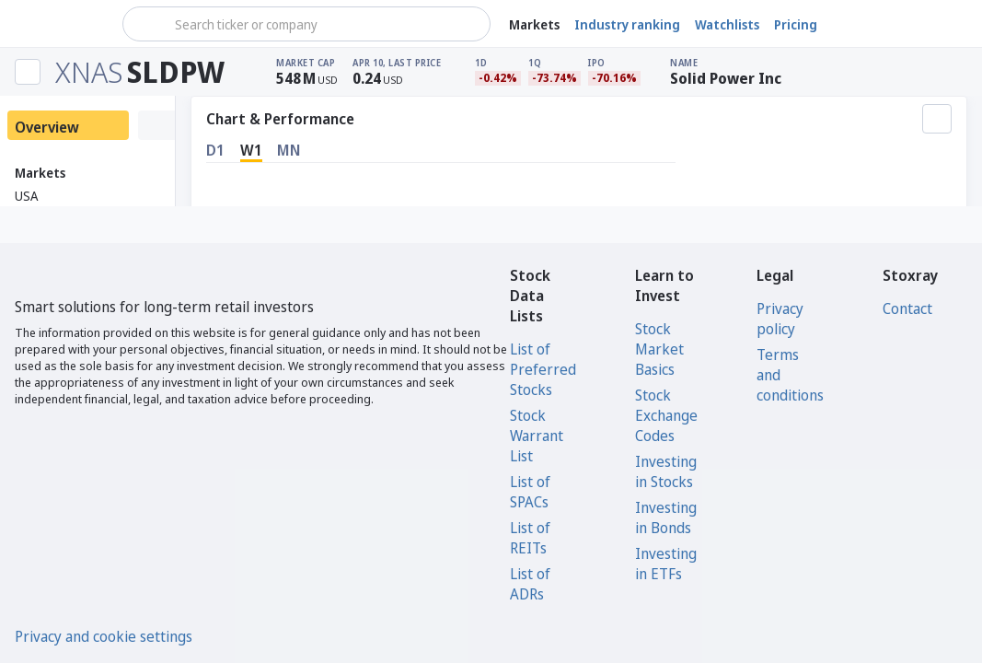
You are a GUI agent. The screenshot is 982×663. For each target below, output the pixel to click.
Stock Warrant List (536, 435)
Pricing (795, 24)
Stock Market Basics (659, 349)
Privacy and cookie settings (103, 636)
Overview (47, 127)
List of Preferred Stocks (543, 369)
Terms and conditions (790, 374)
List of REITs (530, 538)
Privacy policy (780, 318)
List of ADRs (530, 584)
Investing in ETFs (666, 563)
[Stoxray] (59, 23)
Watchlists (727, 24)
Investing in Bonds (666, 517)
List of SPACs (530, 491)
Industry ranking (627, 24)
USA (26, 195)
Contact (907, 308)
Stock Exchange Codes (666, 415)
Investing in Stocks (666, 471)
